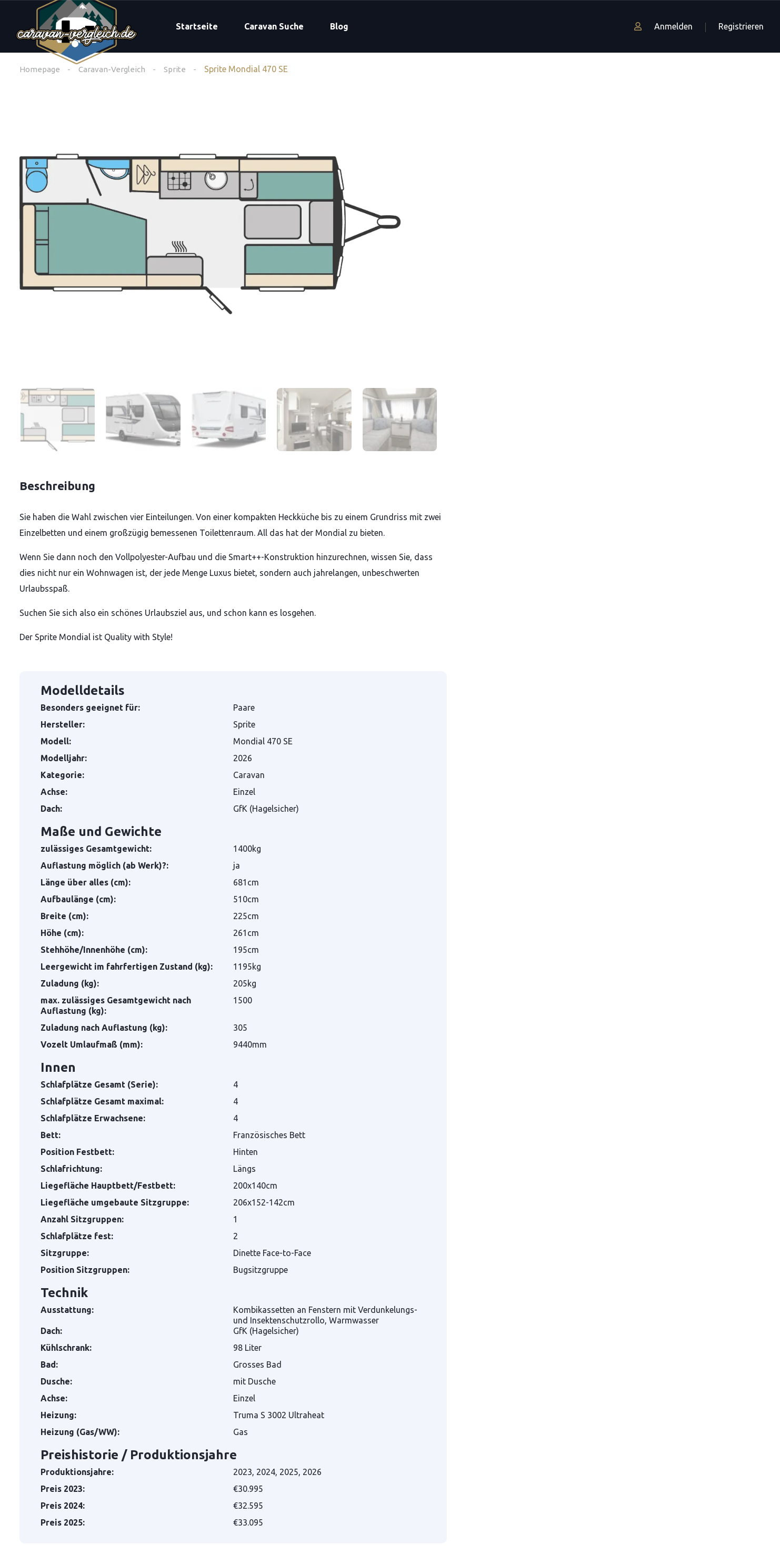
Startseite (197, 26)
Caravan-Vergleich (113, 69)
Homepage (40, 69)
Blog (339, 26)
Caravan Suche (274, 26)
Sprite (178, 69)
